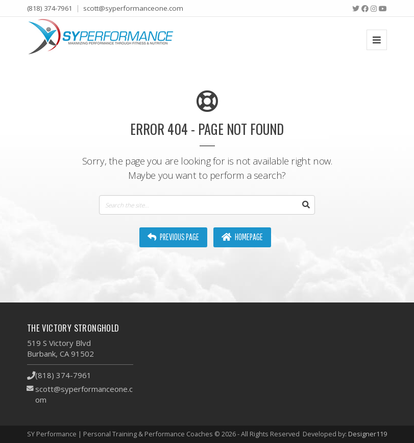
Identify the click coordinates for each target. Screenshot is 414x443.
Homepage (242, 237)
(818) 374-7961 (49, 8)
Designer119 (367, 433)
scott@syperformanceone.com (133, 8)
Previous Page (173, 237)
